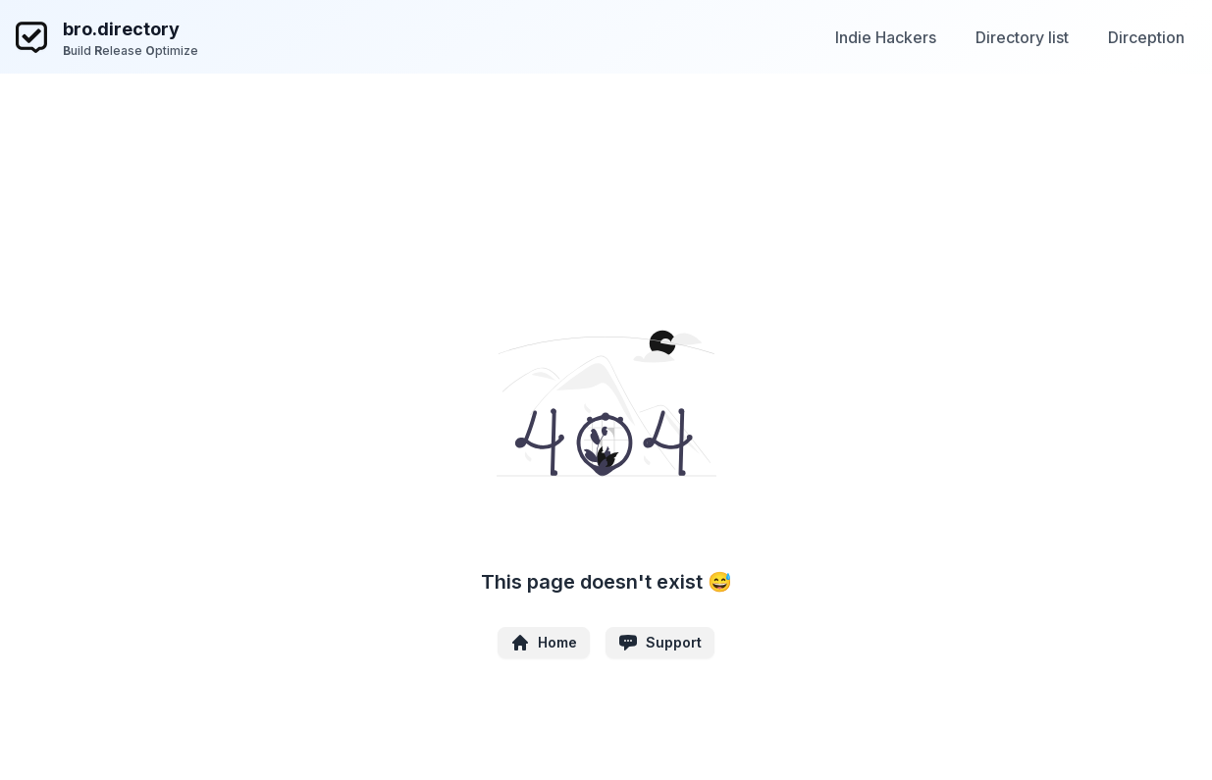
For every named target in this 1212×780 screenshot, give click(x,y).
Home (543, 642)
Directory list (1022, 37)
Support (660, 642)
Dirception (1146, 37)
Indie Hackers (885, 37)
